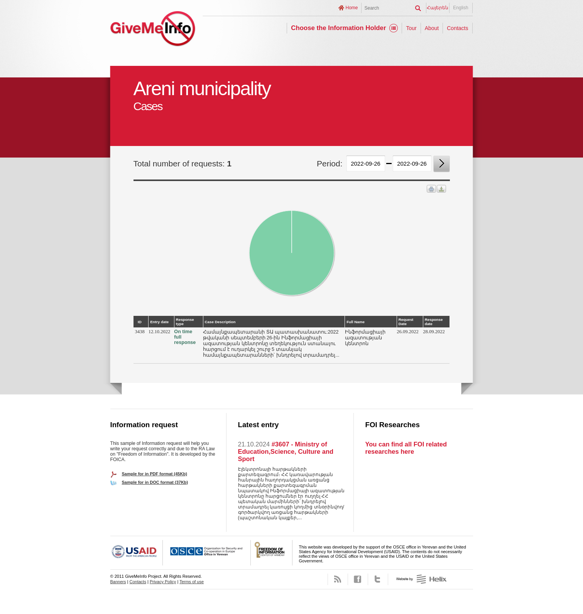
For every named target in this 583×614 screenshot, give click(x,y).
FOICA (271, 552)
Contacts (457, 28)
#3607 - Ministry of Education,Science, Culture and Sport (286, 451)
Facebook (358, 579)
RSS (338, 579)
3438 (140, 331)
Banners (118, 581)
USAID (136, 552)
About (432, 28)
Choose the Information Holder (338, 28)
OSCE (207, 552)
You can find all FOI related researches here (406, 448)
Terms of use (191, 581)
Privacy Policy (163, 581)
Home (351, 7)
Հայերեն (437, 7)
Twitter (378, 579)
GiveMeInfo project (152, 30)
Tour (411, 28)
